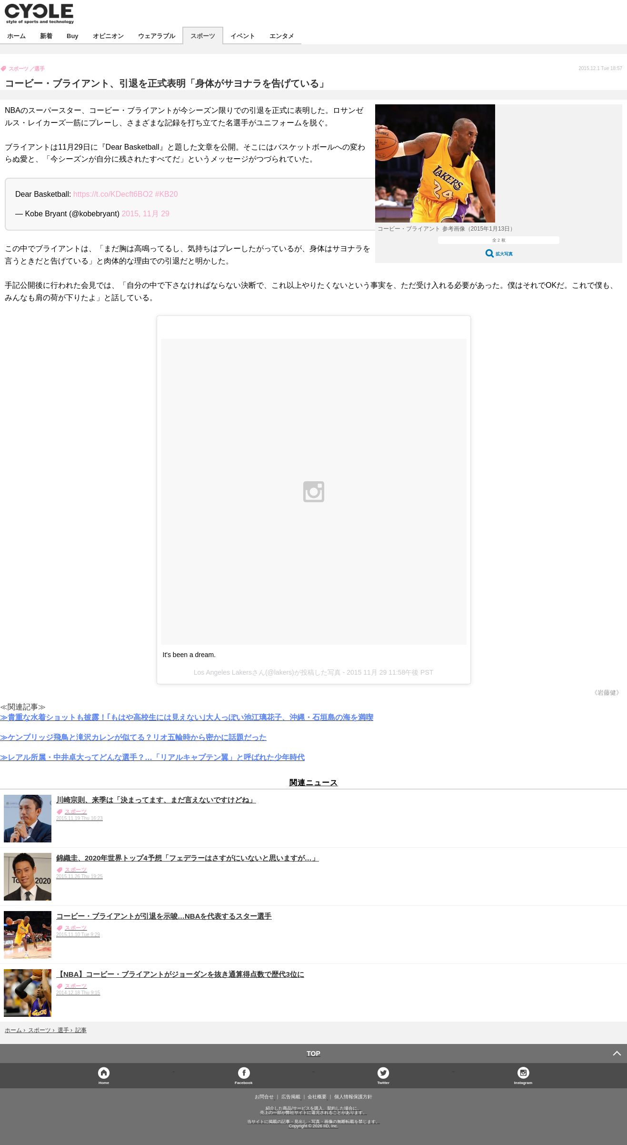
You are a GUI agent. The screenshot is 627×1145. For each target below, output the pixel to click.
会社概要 (317, 1096)
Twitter (383, 1082)
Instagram (523, 1082)
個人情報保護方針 (353, 1096)
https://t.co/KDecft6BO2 (113, 194)
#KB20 (166, 194)
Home (104, 1082)
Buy (73, 35)
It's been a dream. (189, 655)
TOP (313, 1053)
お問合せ (264, 1096)
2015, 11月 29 (145, 214)
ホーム (16, 35)
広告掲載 (290, 1096)
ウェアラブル (156, 35)
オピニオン (108, 35)
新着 (46, 35)
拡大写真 (504, 254)
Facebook (243, 1082)
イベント (242, 35)
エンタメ (281, 35)
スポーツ (202, 35)
